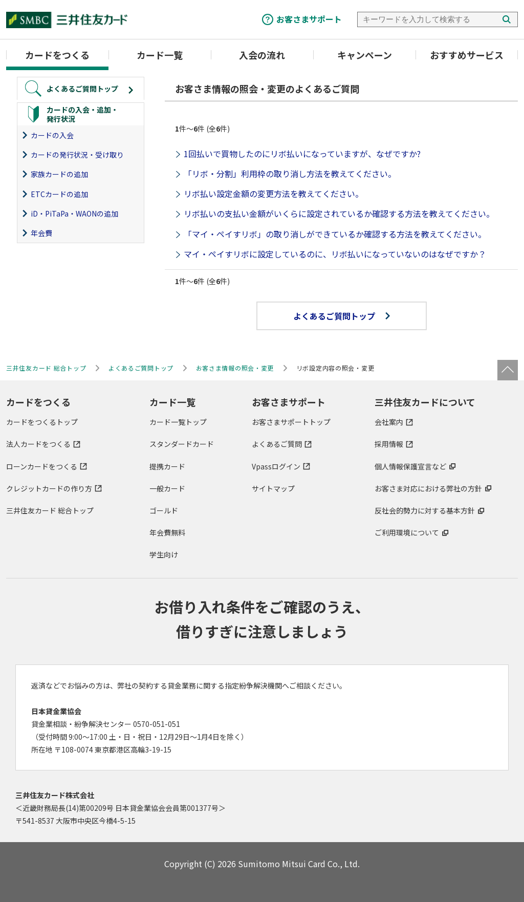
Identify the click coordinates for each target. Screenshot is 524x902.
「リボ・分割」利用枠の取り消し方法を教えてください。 (290, 173)
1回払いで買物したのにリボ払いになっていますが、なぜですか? (302, 153)
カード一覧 (160, 54)
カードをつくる (57, 54)
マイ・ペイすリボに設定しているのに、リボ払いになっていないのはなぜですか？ (335, 254)
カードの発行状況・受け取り (77, 154)
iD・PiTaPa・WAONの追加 (74, 213)
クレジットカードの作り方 (49, 488)
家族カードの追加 (59, 174)
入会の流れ (262, 54)
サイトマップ (273, 488)
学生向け (163, 554)
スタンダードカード (181, 444)
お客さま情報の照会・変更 (235, 367)
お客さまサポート (309, 19)
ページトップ (507, 370)
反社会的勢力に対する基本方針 (425, 510)
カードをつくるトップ (42, 422)
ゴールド (163, 510)
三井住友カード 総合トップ (50, 510)
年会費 (41, 233)
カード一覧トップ (178, 422)
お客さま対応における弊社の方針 (428, 488)
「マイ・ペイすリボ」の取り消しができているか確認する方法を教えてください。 (335, 234)
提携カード (167, 466)
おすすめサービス (467, 54)
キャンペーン (364, 54)
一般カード (167, 488)
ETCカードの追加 (59, 194)
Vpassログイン (276, 466)
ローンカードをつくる (41, 466)
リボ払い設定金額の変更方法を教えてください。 (273, 193)
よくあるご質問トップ (341, 316)
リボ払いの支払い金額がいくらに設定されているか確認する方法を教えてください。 (339, 213)
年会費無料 (167, 532)
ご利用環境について (407, 532)
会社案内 (389, 422)
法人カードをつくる (38, 444)
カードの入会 (52, 135)
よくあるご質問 (277, 444)
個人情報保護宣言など (410, 466)
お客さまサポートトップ (291, 422)
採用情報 (389, 444)
